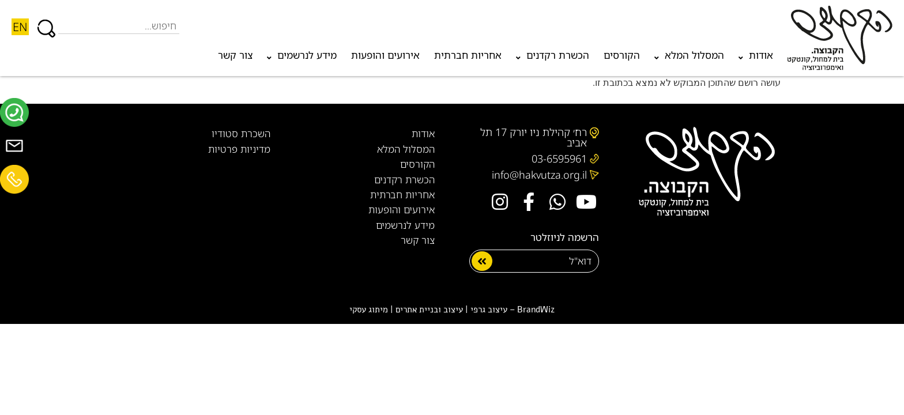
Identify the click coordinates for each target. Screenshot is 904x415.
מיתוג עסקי (368, 309)
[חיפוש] (46, 23)
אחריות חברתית (468, 55)
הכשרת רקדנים (552, 57)
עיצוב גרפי (488, 309)
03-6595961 (559, 158)
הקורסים (622, 55)
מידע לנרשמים (302, 57)
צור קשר (235, 55)
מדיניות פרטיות (239, 149)
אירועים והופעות (385, 55)
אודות (756, 57)
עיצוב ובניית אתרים (429, 309)
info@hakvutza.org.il (539, 175)
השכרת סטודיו (241, 133)
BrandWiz (536, 309)
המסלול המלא (689, 57)
